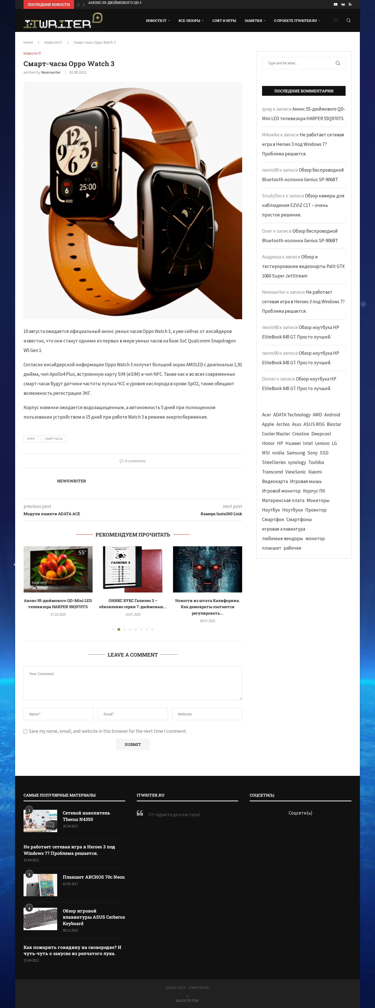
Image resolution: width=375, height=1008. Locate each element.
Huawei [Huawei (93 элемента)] (293, 443)
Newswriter (51, 72)
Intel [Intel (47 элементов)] (308, 443)
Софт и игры (224, 20)
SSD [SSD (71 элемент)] (324, 453)
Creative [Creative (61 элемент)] (300, 434)
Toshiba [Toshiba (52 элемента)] (316, 462)
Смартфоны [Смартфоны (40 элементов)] (299, 519)
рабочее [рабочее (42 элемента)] (292, 548)
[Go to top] (187, 1000)
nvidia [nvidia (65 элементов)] (278, 453)
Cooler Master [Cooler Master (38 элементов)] (276, 434)
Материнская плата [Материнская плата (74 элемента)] (283, 500)
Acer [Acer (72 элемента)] (266, 415)
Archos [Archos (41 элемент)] (283, 424)
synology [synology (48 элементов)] (297, 462)
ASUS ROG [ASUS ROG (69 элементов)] (314, 424)
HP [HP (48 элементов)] (280, 443)
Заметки (253, 20)
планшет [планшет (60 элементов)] (271, 548)
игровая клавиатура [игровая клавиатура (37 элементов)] (283, 529)
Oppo (31, 439)
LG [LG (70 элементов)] (334, 443)
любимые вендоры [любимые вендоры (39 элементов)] (282, 538)
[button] (78, 4)
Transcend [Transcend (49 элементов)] (272, 472)
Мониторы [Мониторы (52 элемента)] (318, 500)
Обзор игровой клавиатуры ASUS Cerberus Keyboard (94, 917)
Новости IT (156, 20)
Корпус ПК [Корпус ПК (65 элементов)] (314, 491)
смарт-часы (53, 439)
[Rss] (350, 4)
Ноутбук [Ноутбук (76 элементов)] (271, 510)
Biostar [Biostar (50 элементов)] (334, 424)
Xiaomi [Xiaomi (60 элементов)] (315, 472)
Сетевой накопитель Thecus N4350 (86, 816)
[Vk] (343, 4)
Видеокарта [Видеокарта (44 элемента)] (275, 481)
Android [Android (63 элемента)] (332, 415)
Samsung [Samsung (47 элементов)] (295, 453)
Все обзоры (189, 20)
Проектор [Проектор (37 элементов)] (316, 510)
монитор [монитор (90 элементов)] (315, 538)
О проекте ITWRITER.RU (295, 20)
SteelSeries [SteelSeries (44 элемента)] (274, 462)
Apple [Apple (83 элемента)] (268, 424)
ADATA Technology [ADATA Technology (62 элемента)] (292, 415)
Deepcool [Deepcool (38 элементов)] (321, 434)
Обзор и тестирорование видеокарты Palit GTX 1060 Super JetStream (303, 266)
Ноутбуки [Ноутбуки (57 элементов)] (292, 510)
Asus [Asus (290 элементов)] (296, 424)
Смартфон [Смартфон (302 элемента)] (273, 519)
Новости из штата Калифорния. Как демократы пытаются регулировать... (207, 607)
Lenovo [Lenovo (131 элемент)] (322, 443)
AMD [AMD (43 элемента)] (317, 415)
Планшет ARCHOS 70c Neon (94, 877)
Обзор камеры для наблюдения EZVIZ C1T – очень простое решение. (303, 205)
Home (28, 42)
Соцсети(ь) (300, 813)
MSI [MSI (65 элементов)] (266, 453)
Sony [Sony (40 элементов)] (312, 453)
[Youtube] (335, 4)
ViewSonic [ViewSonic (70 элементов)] (295, 472)
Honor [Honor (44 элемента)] (268, 443)
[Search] (348, 20)
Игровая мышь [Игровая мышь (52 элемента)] (306, 481)
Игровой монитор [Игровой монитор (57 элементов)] (281, 491)
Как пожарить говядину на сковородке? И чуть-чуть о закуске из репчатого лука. (72, 950)
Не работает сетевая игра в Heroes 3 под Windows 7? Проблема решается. (303, 144)
